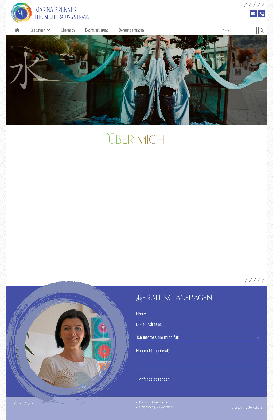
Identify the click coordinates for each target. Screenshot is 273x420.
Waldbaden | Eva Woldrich (155, 407)
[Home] (17, 30)
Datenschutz (254, 408)
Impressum (236, 408)
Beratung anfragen (131, 30)
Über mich (68, 30)
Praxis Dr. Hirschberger (154, 402)
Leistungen (40, 30)
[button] (261, 30)
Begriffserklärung (96, 30)
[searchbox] (239, 30)
